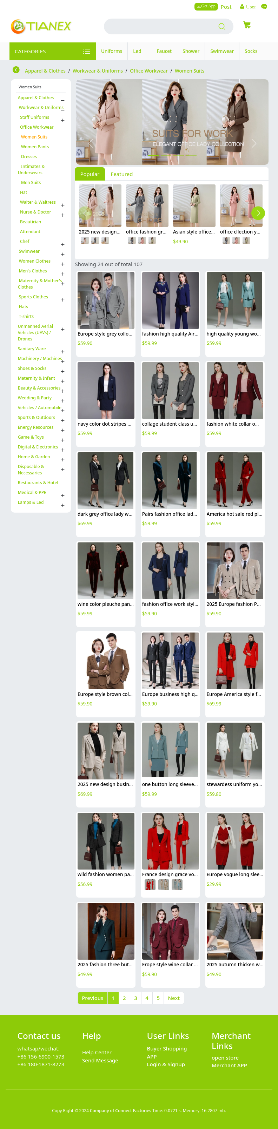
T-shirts (26, 316)
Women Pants (33, 147)
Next (174, 997)
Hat (22, 192)
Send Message (100, 1060)
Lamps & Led (31, 502)
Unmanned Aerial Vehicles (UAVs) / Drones (35, 332)
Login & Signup (166, 1064)
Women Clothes (34, 261)
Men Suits (29, 182)
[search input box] (159, 26)
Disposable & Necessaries (31, 470)
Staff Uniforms (33, 117)
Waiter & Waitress (37, 202)
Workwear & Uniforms (41, 107)
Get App (208, 6)
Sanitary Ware (32, 349)
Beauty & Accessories (39, 388)
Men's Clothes (32, 271)
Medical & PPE (32, 492)
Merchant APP (229, 1065)
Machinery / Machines (40, 358)
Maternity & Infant (36, 378)
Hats (23, 307)
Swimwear (222, 51)
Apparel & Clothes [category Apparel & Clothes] (45, 71)
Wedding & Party (35, 398)
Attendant (29, 232)
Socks (251, 51)
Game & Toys (31, 437)
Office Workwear (36, 127)
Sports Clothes (33, 297)
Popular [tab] (89, 173)
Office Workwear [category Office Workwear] (149, 71)
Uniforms (111, 51)
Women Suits (32, 137)
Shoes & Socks (32, 368)
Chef (23, 241)
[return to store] (16, 70)
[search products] (222, 27)
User (250, 6)
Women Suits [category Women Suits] (189, 71)
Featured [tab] (122, 173)
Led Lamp (139, 54)
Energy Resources (36, 427)
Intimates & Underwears (31, 169)
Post (226, 6)
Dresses (27, 157)
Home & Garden (34, 457)
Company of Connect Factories (120, 1111)
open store (225, 1057)
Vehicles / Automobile (39, 408)
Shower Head (191, 54)
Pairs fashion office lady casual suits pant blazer (196, 514)
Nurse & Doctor (34, 212)
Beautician (29, 222)
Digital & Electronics (38, 447)
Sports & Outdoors (36, 417)
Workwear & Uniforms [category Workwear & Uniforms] (98, 71)
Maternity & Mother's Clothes (40, 284)
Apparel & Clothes (36, 98)
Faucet (164, 51)
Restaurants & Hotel (38, 483)
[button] (90, 143)
